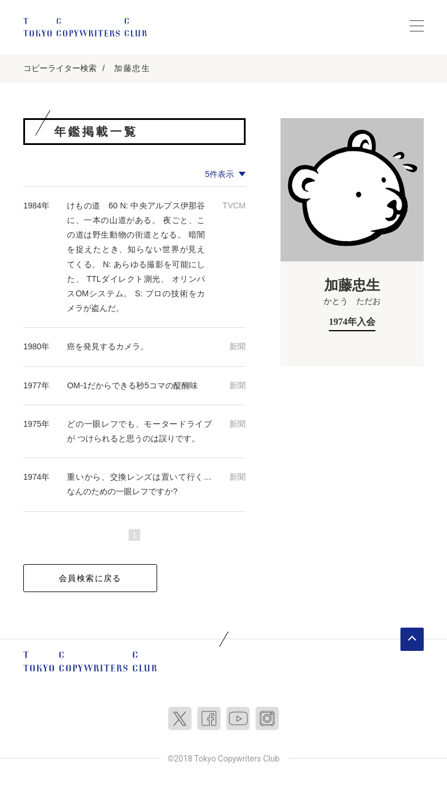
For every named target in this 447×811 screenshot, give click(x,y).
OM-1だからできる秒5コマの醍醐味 (132, 385)
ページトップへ (412, 639)
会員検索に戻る (90, 578)
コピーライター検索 (60, 68)
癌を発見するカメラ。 (107, 346)
